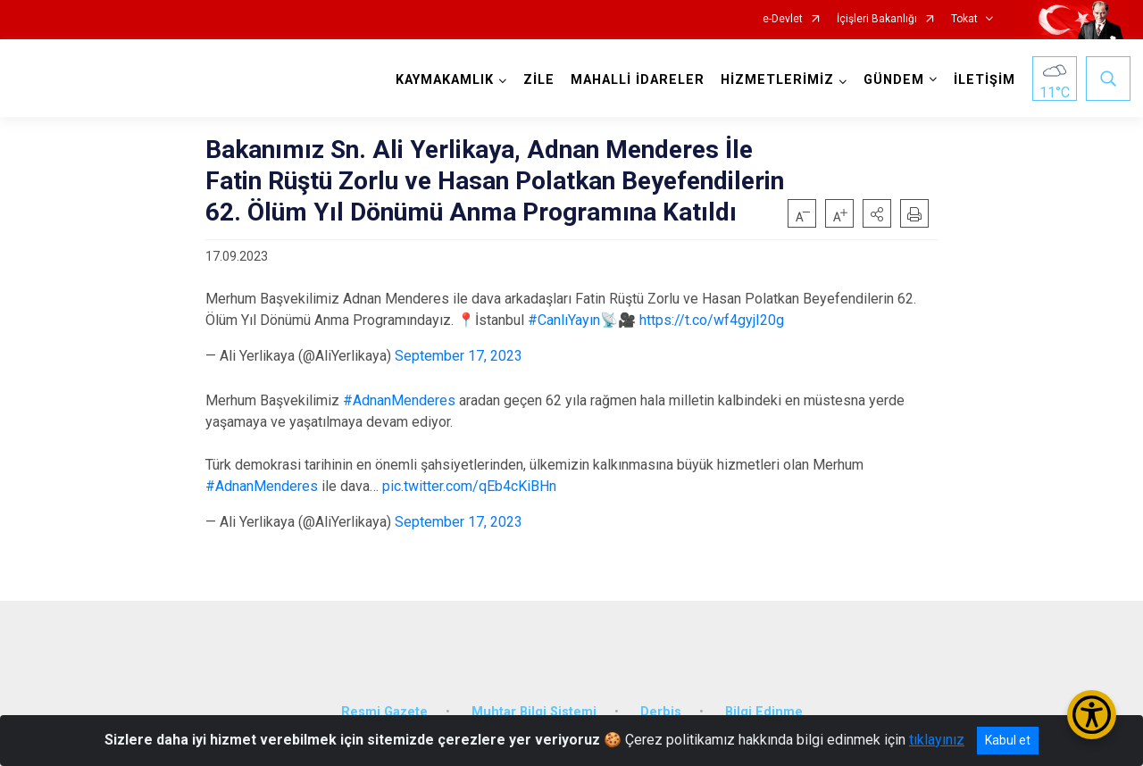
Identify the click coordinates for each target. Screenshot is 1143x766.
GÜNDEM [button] (891, 79)
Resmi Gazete (384, 701)
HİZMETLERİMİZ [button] (774, 79)
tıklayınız (936, 739)
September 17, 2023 (458, 355)
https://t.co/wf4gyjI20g (711, 320)
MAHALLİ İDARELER (635, 79)
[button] (877, 213)
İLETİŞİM (982, 79)
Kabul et (1007, 740)
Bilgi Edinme (764, 701)
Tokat (964, 19)
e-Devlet (783, 19)
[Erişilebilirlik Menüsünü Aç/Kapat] (1091, 714)
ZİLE (536, 79)
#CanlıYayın (564, 320)
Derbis (660, 701)
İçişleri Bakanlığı (877, 19)
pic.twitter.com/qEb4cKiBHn (469, 486)
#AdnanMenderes (399, 400)
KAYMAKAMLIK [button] (442, 79)
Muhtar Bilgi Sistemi (534, 701)
